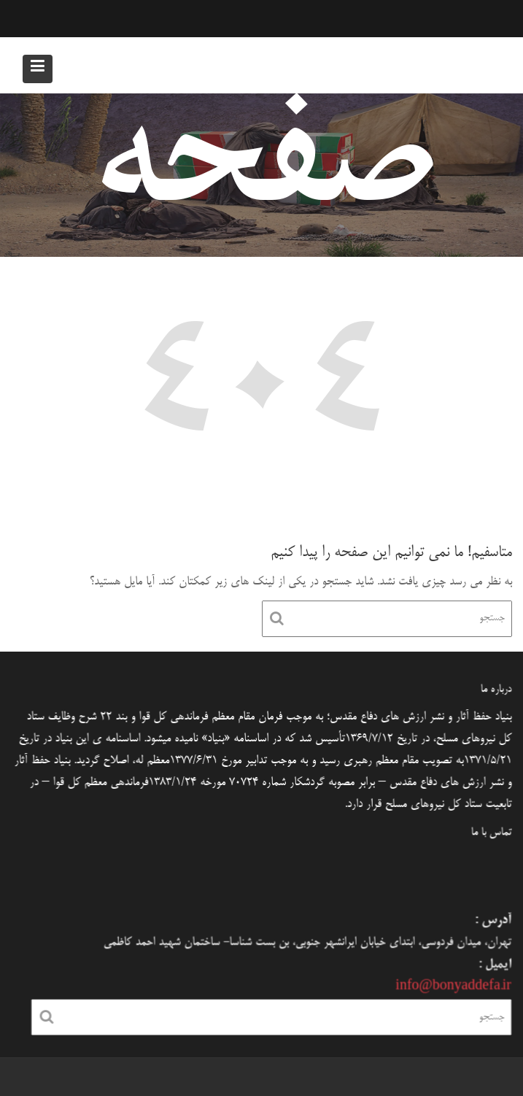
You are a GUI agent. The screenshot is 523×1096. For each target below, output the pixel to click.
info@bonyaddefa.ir (450, 986)
